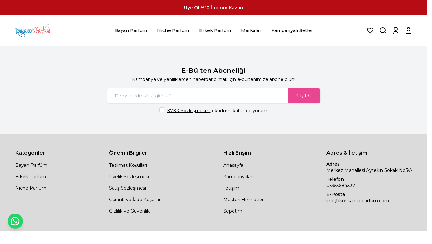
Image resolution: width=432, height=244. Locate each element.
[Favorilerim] (370, 30)
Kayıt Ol (304, 95)
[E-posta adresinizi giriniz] (213, 95)
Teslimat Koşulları (128, 165)
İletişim (231, 188)
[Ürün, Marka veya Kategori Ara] (383, 30)
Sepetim (232, 211)
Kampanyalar (237, 177)
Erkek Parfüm (215, 30)
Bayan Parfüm (131, 30)
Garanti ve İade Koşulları (135, 199)
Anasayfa (233, 165)
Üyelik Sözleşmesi (129, 177)
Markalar (251, 30)
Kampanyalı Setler (292, 30)
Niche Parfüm (173, 30)
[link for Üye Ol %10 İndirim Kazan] (213, 7)
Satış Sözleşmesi (127, 188)
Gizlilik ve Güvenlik (129, 211)
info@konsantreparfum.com (357, 201)
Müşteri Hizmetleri (244, 199)
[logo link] (40, 30)
